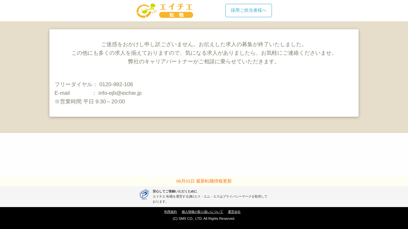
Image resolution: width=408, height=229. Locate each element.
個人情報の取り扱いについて (202, 211)
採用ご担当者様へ (248, 10)
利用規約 (170, 211)
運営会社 (234, 211)
